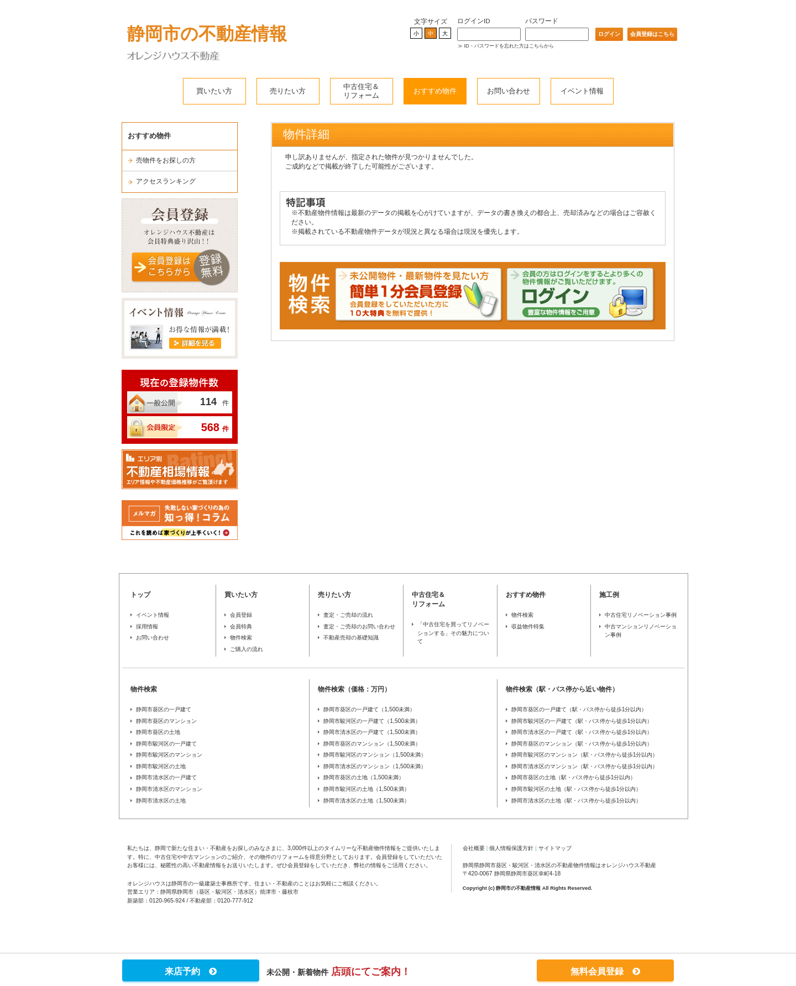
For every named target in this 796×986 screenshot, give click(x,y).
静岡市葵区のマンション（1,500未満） (372, 744)
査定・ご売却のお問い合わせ (359, 626)
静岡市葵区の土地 (158, 732)
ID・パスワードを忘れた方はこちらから (509, 46)
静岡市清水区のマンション (169, 789)
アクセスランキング (166, 181)
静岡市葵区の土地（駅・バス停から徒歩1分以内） (573, 777)
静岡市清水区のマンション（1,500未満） (374, 766)
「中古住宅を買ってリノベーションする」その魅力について (453, 632)
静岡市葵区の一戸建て (163, 709)
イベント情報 (582, 91)
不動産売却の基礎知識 (351, 637)
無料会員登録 (605, 971)
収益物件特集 (527, 626)
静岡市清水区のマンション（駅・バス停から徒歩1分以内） (584, 766)
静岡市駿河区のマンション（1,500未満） (374, 755)
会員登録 (241, 615)
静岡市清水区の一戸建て (166, 777)
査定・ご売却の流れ (348, 615)
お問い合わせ (508, 91)
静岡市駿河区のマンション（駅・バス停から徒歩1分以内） (584, 755)
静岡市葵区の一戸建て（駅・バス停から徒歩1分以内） (579, 709)
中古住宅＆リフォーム (361, 90)
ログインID (473, 21)
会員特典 (241, 626)
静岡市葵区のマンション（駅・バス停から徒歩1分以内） (582, 744)
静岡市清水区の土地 (161, 801)
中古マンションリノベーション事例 (641, 630)
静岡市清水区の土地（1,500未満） (366, 801)
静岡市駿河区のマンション (169, 755)
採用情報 (147, 626)
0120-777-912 (235, 901)
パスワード (541, 21)
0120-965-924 (167, 901)
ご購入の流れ (246, 649)
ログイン (609, 34)
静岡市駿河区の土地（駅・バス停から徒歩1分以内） (576, 789)
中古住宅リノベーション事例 (641, 615)
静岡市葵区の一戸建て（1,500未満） (369, 709)
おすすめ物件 (435, 91)
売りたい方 (288, 91)
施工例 (609, 594)
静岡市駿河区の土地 (161, 766)
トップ (140, 594)
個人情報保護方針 (511, 848)
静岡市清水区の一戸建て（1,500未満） (372, 732)
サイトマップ (555, 848)
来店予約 (191, 971)
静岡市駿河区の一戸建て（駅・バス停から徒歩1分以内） (582, 721)
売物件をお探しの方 (166, 160)
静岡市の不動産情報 (207, 33)
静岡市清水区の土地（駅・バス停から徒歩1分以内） (576, 801)
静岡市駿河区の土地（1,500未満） (366, 789)
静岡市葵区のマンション (166, 721)
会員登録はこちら (652, 34)
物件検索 (241, 637)
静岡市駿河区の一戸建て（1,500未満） (372, 721)
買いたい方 (214, 91)
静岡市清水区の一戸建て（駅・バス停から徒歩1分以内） (582, 732)
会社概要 (474, 848)
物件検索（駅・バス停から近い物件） (562, 689)
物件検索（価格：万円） (354, 689)
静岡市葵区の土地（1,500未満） (363, 777)
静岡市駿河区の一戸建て (166, 744)
